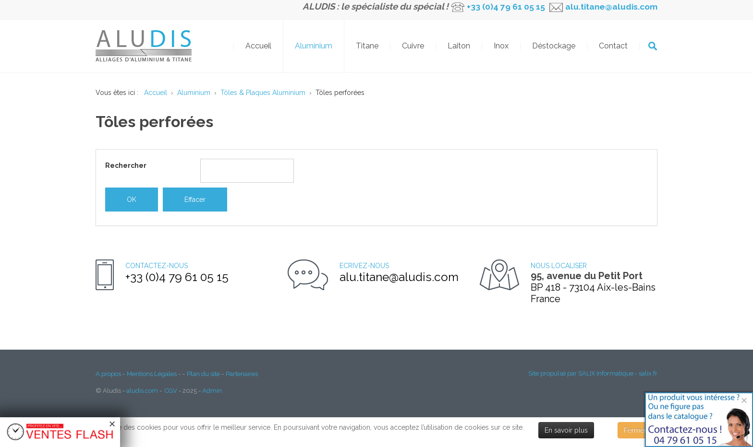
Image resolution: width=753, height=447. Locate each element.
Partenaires (242, 373)
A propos (108, 373)
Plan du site (203, 373)
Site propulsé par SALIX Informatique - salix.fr (592, 373)
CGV (171, 390)
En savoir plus (566, 430)
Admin (212, 390)
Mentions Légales (152, 373)
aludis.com (142, 390)
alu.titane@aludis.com (610, 7)
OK (652, 46)
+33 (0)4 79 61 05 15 (506, 7)
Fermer (635, 430)
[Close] (744, 400)
